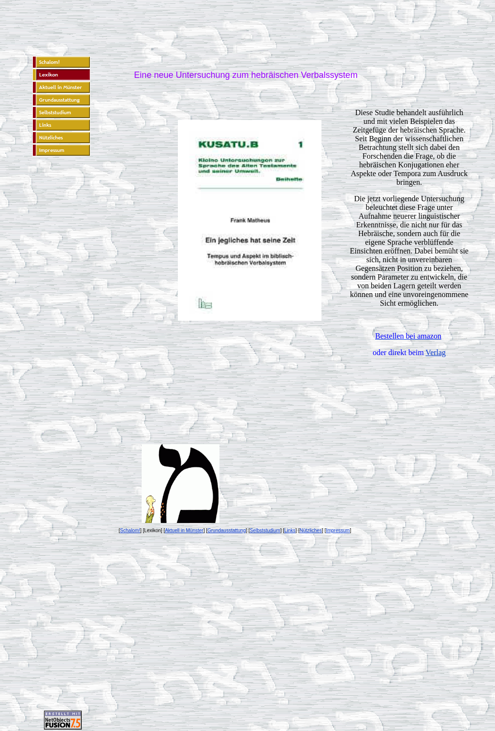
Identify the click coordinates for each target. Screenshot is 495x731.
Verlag (435, 352)
